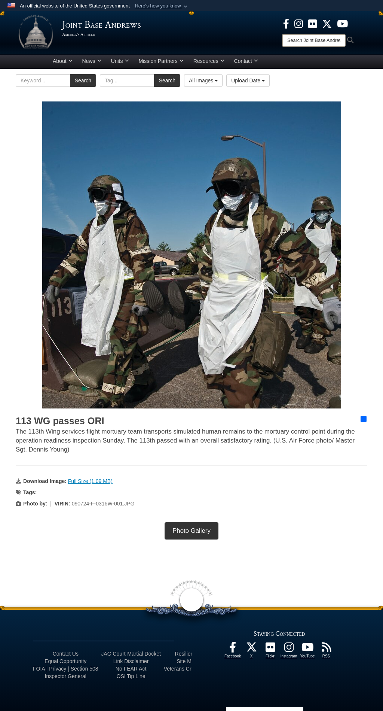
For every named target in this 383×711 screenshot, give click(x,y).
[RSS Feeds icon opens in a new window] (326, 649)
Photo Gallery (191, 530)
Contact (246, 61)
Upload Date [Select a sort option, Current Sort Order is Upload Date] (248, 80)
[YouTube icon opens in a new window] (342, 23)
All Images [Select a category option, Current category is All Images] (203, 80)
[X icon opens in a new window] (327, 23)
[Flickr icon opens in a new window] (312, 23)
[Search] (314, 40)
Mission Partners (161, 61)
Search (83, 80)
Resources (208, 61)
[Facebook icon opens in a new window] (286, 23)
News (91, 61)
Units (120, 61)
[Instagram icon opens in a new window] (298, 23)
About (63, 61)
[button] (162, 6)
